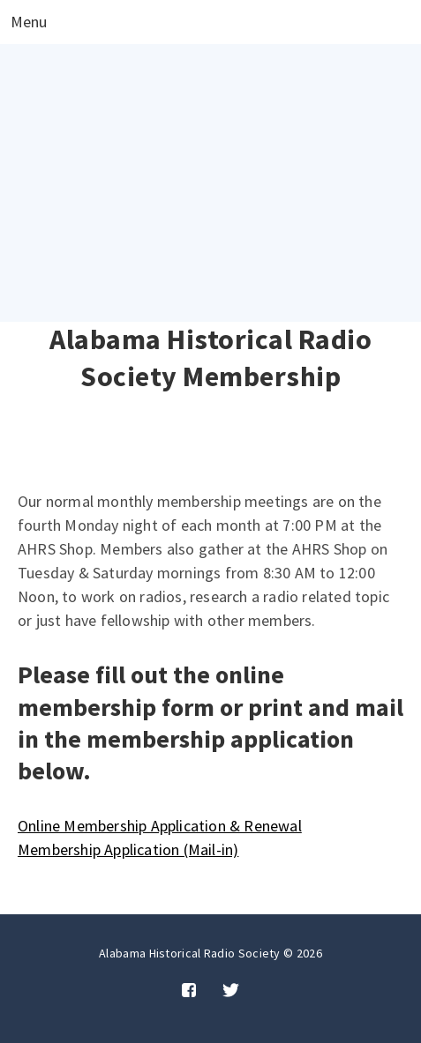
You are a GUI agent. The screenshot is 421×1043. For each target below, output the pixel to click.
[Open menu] (28, 22)
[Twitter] (230, 991)
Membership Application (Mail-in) (128, 849)
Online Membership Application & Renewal (160, 826)
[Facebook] (189, 991)
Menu (29, 22)
